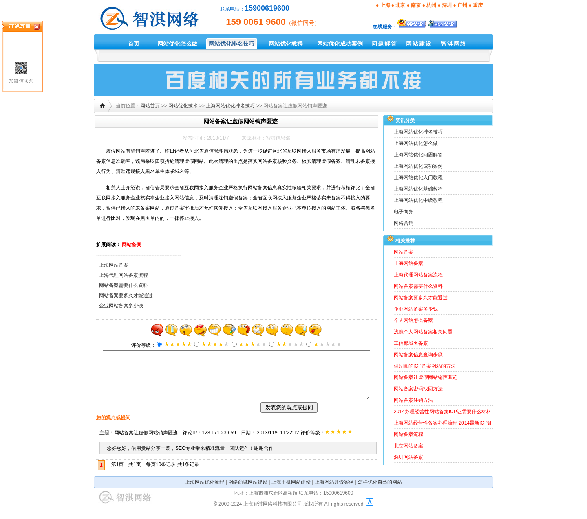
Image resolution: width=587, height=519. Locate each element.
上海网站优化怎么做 (416, 143)
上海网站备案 (113, 265)
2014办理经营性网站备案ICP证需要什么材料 (442, 411)
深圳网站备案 (408, 457)
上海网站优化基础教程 (418, 189)
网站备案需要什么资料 (123, 285)
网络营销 (403, 223)
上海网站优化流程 (204, 492)
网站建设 (419, 43)
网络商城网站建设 (247, 492)
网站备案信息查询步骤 (418, 354)
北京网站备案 (408, 446)
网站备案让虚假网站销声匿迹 (425, 377)
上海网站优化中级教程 (418, 200)
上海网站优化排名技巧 (230, 106)
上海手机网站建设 (291, 492)
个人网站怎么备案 (413, 320)
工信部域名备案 (411, 343)
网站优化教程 (286, 43)
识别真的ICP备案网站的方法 (425, 366)
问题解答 (384, 43)
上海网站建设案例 (334, 492)
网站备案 (131, 244)
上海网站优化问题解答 (418, 155)
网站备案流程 (408, 434)
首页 (133, 43)
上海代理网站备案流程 (123, 275)
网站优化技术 (183, 106)
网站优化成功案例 (340, 43)
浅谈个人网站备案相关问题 (423, 332)
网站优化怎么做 (177, 43)
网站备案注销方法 (413, 400)
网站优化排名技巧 (231, 43)
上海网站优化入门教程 (418, 177)
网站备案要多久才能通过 (126, 295)
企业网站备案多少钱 (121, 306)
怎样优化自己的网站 (380, 492)
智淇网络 (454, 43)
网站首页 (150, 106)
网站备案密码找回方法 (418, 389)
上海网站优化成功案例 (418, 166)
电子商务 (403, 212)
